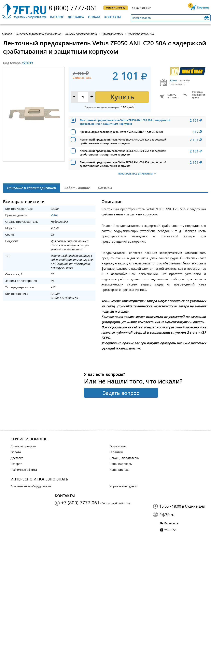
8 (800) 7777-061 (73, 7)
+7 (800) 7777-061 (80, 503)
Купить (122, 96)
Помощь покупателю (124, 458)
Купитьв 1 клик (172, 96)
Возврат (16, 464)
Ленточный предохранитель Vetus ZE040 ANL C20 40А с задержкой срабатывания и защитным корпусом (123, 141)
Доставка (76, 17)
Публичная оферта (24, 470)
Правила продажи (23, 446)
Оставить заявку (115, 7)
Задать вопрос (121, 392)
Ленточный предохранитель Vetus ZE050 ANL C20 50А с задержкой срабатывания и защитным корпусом (125, 122)
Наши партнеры (121, 464)
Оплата (94, 17)
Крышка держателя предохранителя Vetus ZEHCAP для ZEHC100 (121, 132)
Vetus (54, 215)
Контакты (112, 17)
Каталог (57, 17)
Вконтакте (171, 523)
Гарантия (116, 452)
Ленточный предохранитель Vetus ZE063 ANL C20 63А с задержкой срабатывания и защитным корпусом (123, 152)
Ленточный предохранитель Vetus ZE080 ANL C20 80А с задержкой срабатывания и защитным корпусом (123, 164)
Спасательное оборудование (31, 486)
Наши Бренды (119, 470)
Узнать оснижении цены (198, 95)
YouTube (170, 529)
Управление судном (124, 486)
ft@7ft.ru (166, 514)
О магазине (118, 446)
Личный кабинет (141, 7)
